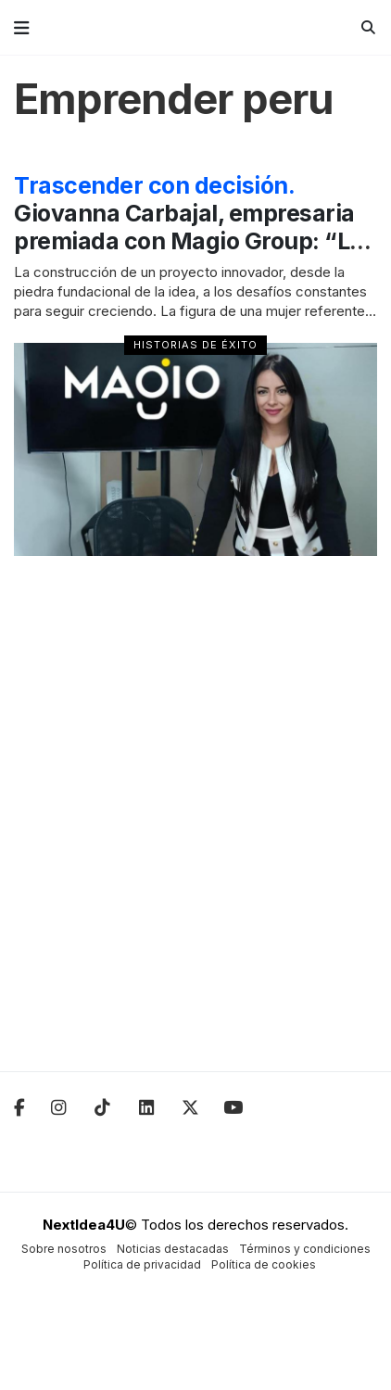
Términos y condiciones (305, 1249)
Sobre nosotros (64, 1249)
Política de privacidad (142, 1264)
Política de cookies (263, 1264)
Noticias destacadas (173, 1249)
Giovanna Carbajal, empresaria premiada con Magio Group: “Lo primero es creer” (188, 227)
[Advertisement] (195, 825)
